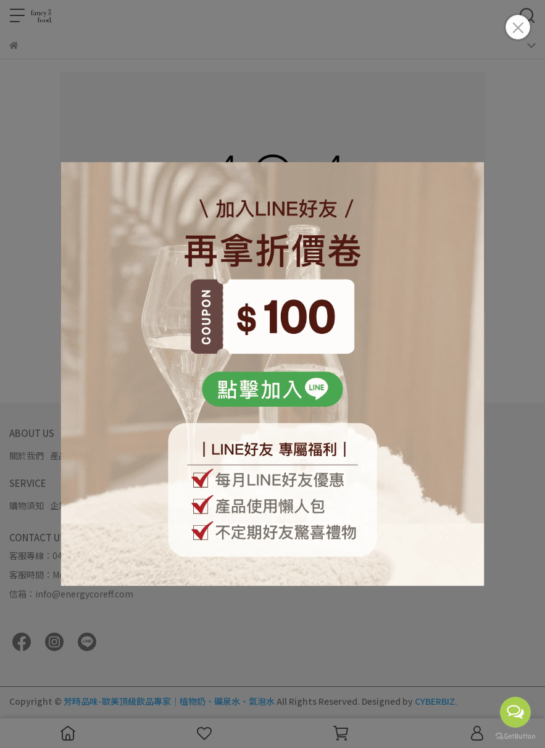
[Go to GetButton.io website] (515, 735)
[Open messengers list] (515, 712)
